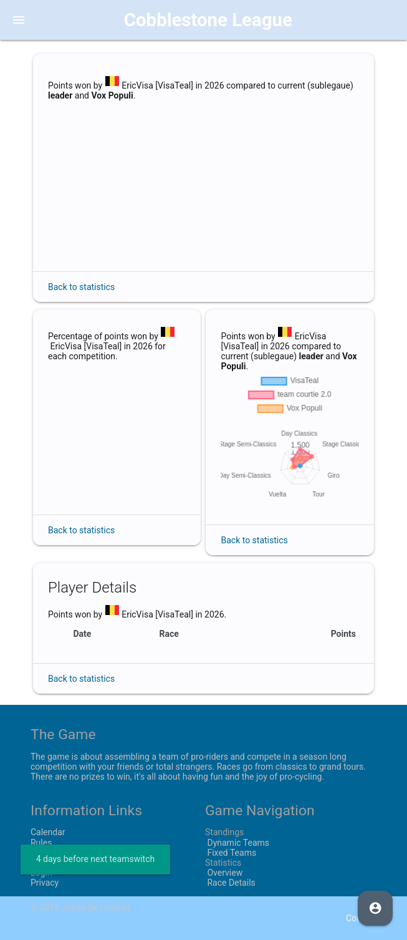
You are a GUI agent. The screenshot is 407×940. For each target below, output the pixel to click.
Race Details (230, 883)
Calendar (48, 832)
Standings (224, 832)
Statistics (223, 863)
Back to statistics (81, 287)
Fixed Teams (230, 853)
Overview (223, 873)
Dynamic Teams (237, 843)
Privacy (45, 883)
